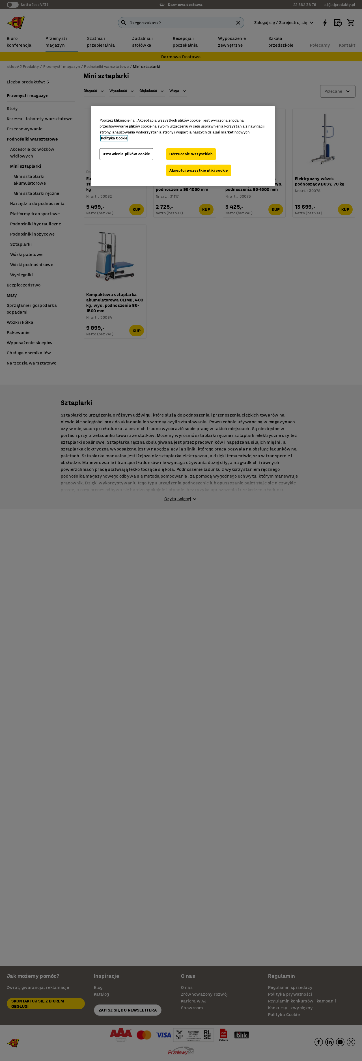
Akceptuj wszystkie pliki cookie (198, 170)
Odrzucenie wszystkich (191, 154)
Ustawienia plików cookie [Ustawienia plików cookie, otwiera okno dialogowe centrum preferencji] (126, 154)
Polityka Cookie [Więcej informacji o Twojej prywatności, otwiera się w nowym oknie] (114, 138)
